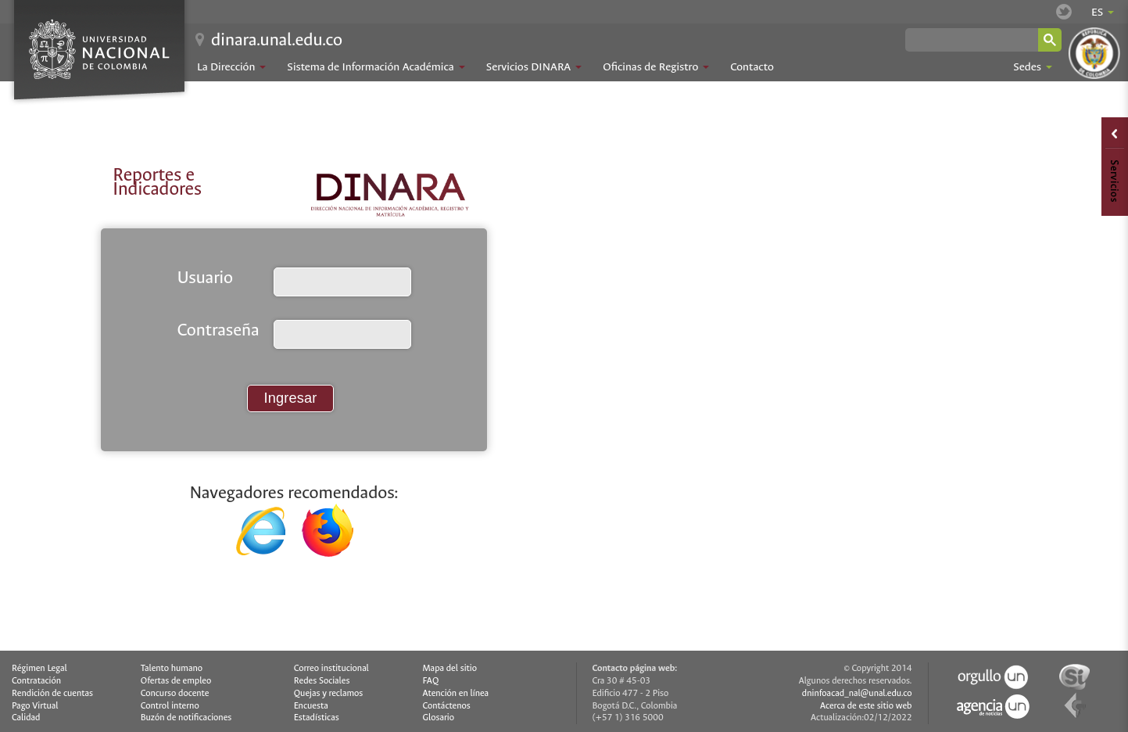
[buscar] (971, 41)
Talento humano (171, 668)
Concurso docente (175, 693)
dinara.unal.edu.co (276, 39)
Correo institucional (331, 668)
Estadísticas (316, 717)
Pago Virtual (35, 706)
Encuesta (311, 706)
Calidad (26, 717)
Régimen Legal (39, 668)
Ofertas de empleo (176, 681)
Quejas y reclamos (328, 693)
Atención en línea (456, 693)
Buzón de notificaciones (186, 717)
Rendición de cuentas (52, 693)
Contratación (36, 681)
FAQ (431, 681)
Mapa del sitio (450, 668)
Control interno (170, 706)
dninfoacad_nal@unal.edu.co (857, 693)
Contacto (752, 66)
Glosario (438, 717)
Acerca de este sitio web (866, 706)
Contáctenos (447, 706)
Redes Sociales (322, 681)
